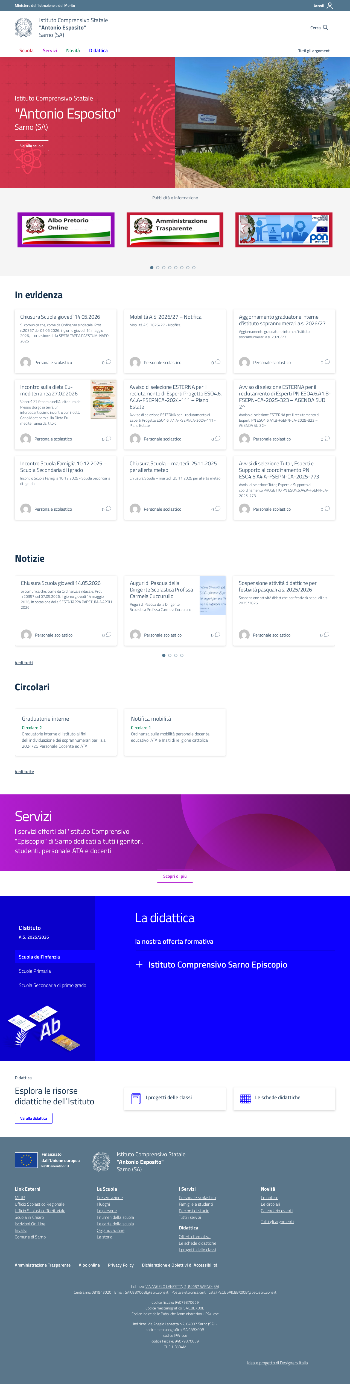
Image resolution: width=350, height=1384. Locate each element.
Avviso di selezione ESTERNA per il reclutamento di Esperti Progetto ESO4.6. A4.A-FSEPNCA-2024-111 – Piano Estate (176, 397)
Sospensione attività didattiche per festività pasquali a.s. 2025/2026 (277, 586)
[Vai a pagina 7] (187, 267)
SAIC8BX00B (194, 1308)
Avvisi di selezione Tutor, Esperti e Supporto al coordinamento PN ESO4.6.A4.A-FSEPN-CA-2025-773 (279, 470)
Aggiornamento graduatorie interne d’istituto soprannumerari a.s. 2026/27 (282, 319)
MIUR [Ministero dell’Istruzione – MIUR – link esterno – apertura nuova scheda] (20, 1197)
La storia (104, 1237)
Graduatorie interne (45, 718)
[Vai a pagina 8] (194, 267)
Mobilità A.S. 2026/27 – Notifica (166, 316)
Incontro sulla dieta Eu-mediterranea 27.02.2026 (48, 390)
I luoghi (103, 1204)
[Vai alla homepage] (23, 27)
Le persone (107, 1210)
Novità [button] (73, 50)
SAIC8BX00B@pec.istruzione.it (251, 1292)
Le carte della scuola (115, 1223)
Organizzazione (110, 1230)
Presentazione (110, 1197)
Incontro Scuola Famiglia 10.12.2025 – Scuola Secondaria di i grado (63, 466)
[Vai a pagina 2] (157, 267)
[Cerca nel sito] (319, 27)
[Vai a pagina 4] (169, 267)
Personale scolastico (197, 1197)
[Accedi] (323, 5)
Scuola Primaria (35, 971)
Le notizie (269, 1197)
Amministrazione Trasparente (43, 1265)
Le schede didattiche (197, 1243)
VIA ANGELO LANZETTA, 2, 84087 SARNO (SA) (182, 1286)
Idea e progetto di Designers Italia (277, 1362)
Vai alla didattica (33, 1118)
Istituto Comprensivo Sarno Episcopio (217, 964)
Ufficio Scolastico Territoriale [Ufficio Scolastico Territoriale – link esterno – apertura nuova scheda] (40, 1210)
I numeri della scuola (115, 1217)
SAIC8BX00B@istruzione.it (146, 1292)
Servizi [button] (50, 50)
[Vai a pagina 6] (181, 267)
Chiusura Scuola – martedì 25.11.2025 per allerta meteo (173, 466)
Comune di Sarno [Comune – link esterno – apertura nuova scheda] (30, 1237)
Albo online (89, 1265)
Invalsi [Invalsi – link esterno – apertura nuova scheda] (21, 1230)
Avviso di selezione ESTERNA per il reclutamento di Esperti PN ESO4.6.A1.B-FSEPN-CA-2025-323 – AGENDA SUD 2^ (285, 397)
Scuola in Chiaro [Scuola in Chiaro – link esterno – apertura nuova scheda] (29, 1217)
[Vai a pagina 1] (151, 267)
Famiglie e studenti (196, 1204)
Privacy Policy (121, 1265)
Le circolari (270, 1204)
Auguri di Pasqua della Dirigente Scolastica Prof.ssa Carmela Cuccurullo (161, 589)
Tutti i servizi (190, 1217)
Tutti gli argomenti (314, 51)
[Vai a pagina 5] (175, 267)
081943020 (101, 1292)
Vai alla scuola (31, 146)
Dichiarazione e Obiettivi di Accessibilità (179, 1265)
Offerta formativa (195, 1236)
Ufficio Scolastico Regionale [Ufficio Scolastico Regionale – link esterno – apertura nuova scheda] (40, 1204)
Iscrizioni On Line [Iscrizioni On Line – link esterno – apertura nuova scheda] (30, 1223)
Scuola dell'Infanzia (39, 956)
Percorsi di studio (194, 1210)
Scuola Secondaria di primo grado (52, 985)
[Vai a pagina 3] (163, 267)
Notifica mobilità (151, 718)
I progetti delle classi (197, 1249)
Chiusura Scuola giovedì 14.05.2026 (60, 316)
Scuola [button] (26, 50)
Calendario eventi (277, 1210)
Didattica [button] (98, 50)
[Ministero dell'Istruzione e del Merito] (45, 5)
